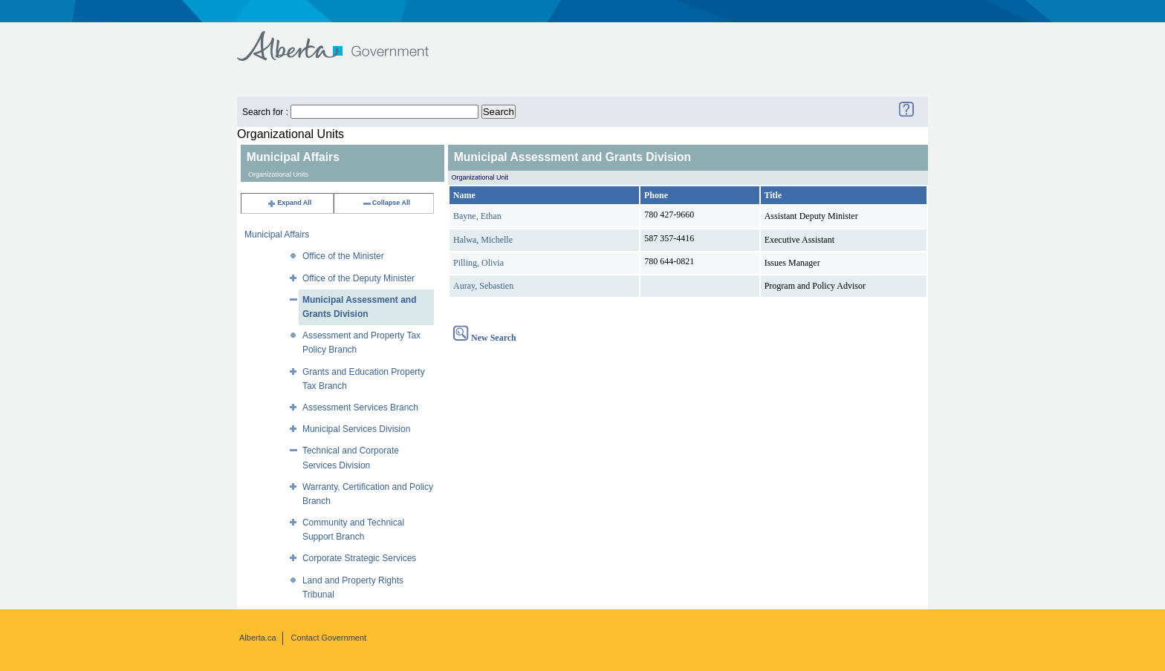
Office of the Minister (343, 256)
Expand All (289, 202)
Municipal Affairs (276, 234)
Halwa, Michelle (483, 240)
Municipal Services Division (356, 429)
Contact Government (329, 637)
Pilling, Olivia (478, 263)
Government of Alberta (345, 39)
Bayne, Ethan (477, 216)
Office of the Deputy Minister (358, 278)
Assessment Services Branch (360, 407)
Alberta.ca (257, 637)
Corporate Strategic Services (359, 558)
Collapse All (386, 202)
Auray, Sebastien (483, 286)
